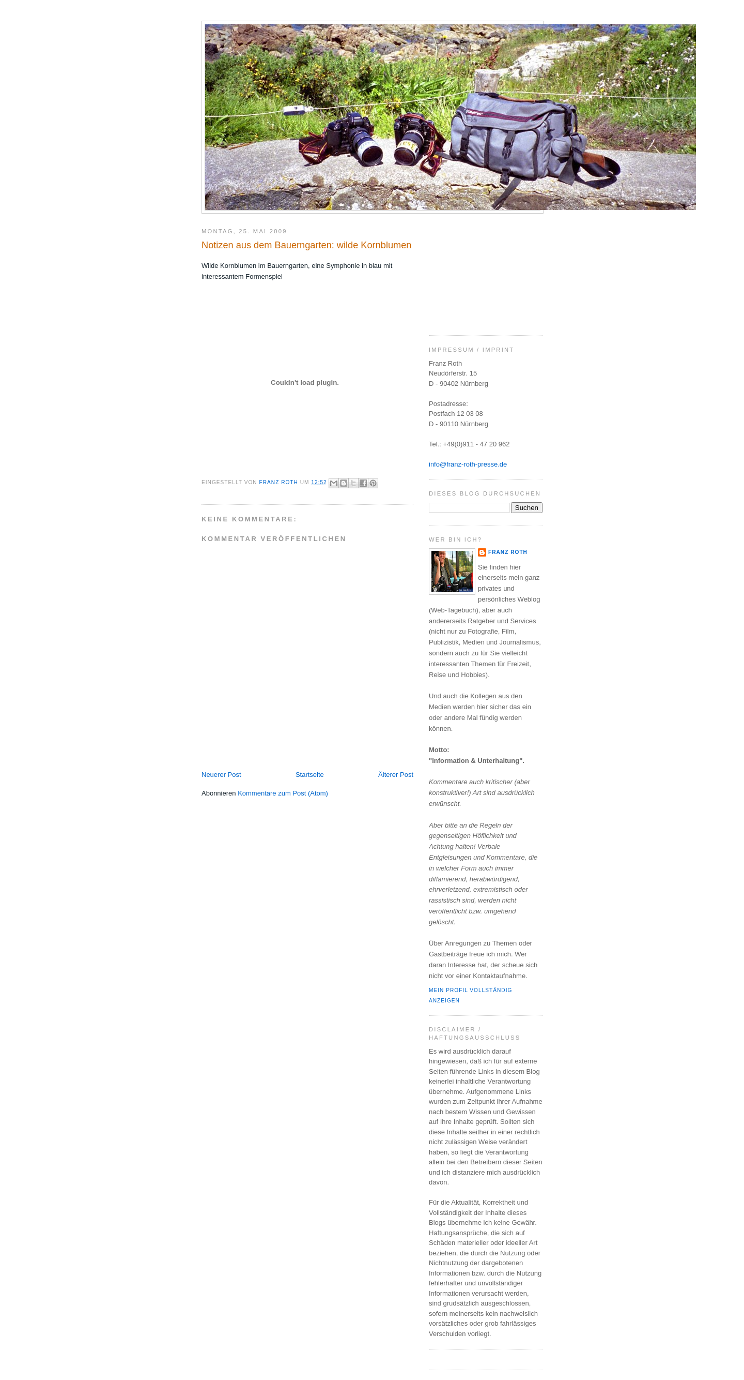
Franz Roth (508, 552)
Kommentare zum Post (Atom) (283, 793)
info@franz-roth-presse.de (468, 464)
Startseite (310, 774)
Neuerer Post (221, 774)
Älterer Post (395, 774)
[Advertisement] (480, 270)
